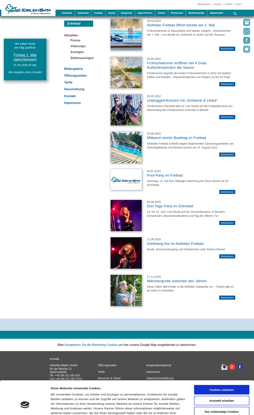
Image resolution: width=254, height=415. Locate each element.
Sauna (111, 13)
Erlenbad (67, 13)
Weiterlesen (227, 84)
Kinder (161, 13)
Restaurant (177, 13)
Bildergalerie (203, 4)
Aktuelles (71, 35)
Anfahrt (228, 4)
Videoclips (78, 46)
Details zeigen (205, 407)
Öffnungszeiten (75, 75)
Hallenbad (83, 13)
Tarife (68, 82)
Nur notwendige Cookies (222, 385)
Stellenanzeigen (82, 58)
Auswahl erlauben (221, 374)
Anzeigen (77, 52)
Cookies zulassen (222, 363)
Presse (75, 40)
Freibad (98, 13)
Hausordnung (74, 89)
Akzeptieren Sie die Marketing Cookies (91, 344)
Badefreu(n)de (196, 13)
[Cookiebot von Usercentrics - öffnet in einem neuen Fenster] (25, 407)
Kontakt (218, 4)
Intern (238, 4)
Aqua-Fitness (145, 13)
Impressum (72, 103)
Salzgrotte (126, 13)
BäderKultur (216, 13)
